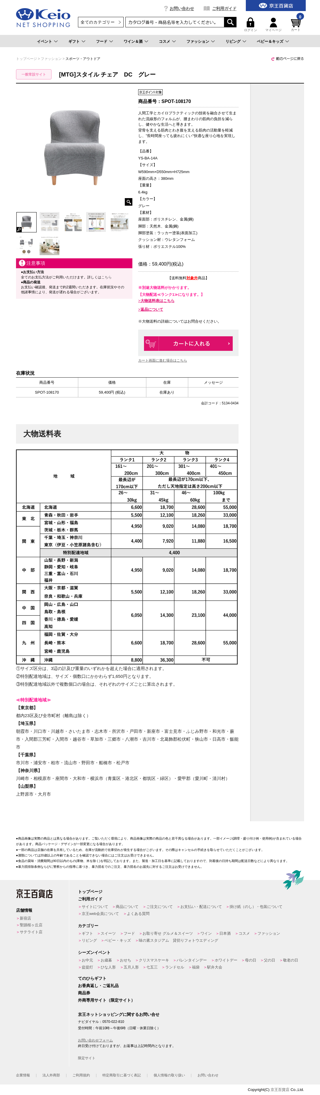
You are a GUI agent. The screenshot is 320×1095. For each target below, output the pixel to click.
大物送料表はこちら (158, 300)
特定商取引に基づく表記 (121, 1075)
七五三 (152, 967)
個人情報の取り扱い (169, 1075)
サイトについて (95, 906)
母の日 (250, 960)
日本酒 (225, 933)
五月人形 (131, 967)
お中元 (87, 960)
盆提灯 (87, 967)
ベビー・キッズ (117, 940)
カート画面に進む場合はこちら (162, 360)
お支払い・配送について (201, 906)
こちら (106, 277)
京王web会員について (100, 913)
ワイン (206, 933)
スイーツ (108, 933)
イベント (44, 41)
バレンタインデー (192, 960)
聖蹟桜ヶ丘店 (31, 925)
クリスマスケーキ (154, 960)
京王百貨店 (280, 1089)
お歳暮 (106, 960)
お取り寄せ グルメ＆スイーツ (168, 933)
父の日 (269, 960)
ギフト (74, 41)
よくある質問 (138, 913)
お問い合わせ (182, 8)
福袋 (196, 967)
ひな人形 (108, 967)
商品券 (84, 993)
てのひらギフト (92, 978)
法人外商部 (51, 1075)
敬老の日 (290, 960)
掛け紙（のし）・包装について (256, 906)
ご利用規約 (81, 1075)
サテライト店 (31, 932)
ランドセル (174, 967)
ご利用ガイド (224, 8)
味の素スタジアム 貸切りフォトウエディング (178, 940)
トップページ (90, 891)
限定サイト (86, 1058)
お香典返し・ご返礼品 (98, 985)
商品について (127, 906)
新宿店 (25, 918)
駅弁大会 (214, 967)
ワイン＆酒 (133, 41)
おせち (125, 960)
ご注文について (159, 906)
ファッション (197, 41)
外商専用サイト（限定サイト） (106, 1000)
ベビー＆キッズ (270, 41)
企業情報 (23, 1075)
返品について (152, 309)
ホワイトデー (226, 960)
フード (101, 41)
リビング (233, 41)
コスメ (164, 41)
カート (297, 24)
